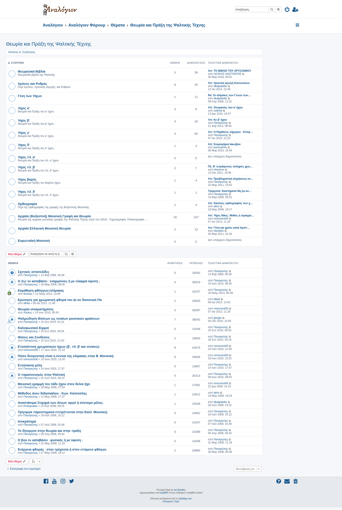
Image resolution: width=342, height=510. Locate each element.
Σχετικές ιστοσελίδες (33, 272)
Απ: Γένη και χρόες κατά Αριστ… (229, 227)
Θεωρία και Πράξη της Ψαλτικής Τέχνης (48, 44)
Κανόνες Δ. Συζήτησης (21, 52)
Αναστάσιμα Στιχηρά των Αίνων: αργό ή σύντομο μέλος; (60, 402)
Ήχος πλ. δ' (26, 191)
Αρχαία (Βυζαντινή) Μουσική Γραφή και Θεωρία (54, 216)
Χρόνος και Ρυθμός (32, 83)
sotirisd (218, 110)
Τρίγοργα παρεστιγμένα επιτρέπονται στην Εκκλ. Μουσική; (63, 412)
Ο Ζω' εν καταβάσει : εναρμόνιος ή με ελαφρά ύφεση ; (59, 281)
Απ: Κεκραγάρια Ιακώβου (224, 144)
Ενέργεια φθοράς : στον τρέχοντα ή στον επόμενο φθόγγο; (62, 449)
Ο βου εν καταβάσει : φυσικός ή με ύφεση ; (50, 440)
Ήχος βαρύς (27, 179)
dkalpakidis (220, 86)
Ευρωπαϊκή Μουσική (34, 240)
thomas (27, 293)
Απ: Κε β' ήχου (217, 119)
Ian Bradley (179, 490)
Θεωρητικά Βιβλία (31, 71)
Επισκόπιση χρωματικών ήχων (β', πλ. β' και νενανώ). (59, 346)
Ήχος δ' (24, 145)
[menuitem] (287, 10)
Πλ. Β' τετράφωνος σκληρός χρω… (230, 166)
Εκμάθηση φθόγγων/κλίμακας (41, 290)
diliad (26, 303)
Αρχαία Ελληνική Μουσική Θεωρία (44, 228)
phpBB (163, 493)
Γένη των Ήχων (30, 96)
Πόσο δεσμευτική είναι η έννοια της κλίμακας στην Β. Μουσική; (66, 356)
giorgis (218, 317)
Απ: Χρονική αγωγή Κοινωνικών (229, 83)
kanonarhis (220, 147)
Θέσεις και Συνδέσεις (34, 337)
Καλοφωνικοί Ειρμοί (33, 328)
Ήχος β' (24, 120)
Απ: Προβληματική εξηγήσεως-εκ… (230, 178)
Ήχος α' (24, 108)
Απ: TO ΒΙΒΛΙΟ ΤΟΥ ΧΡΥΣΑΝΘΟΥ (229, 70)
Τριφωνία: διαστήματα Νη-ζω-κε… (230, 191)
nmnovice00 (221, 218)
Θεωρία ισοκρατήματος (36, 309)
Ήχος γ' (23, 132)
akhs (216, 206)
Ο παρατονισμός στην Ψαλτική (41, 374)
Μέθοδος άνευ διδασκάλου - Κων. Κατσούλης (52, 393)
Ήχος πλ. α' (26, 157)
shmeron (219, 169)
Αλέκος (27, 312)
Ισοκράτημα (27, 421)
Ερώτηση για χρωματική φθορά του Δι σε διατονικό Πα (60, 300)
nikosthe (219, 230)
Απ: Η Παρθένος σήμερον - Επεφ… (230, 132)
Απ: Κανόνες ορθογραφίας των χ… (230, 203)
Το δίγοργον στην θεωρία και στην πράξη (49, 431)
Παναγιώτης (221, 122)
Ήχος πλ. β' (26, 167)
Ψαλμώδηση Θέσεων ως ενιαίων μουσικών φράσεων (59, 318)
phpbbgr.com (185, 498)
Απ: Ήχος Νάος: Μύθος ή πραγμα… (231, 215)
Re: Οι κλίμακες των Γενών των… (229, 95)
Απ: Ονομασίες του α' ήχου (225, 107)
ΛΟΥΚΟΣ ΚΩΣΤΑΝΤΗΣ (227, 73)
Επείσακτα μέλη (30, 365)
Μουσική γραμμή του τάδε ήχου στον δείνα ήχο (54, 384)
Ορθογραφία (27, 204)
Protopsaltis (30, 406)
